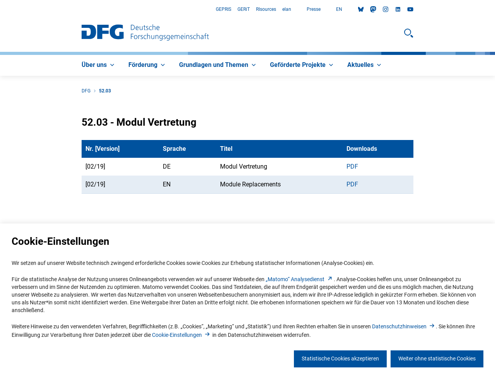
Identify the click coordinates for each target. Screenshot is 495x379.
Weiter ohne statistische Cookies (437, 358)
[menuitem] (99, 65)
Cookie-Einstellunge (181, 335)
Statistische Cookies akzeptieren (340, 358)
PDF (352, 166)
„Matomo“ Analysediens (300, 279)
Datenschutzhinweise (404, 326)
